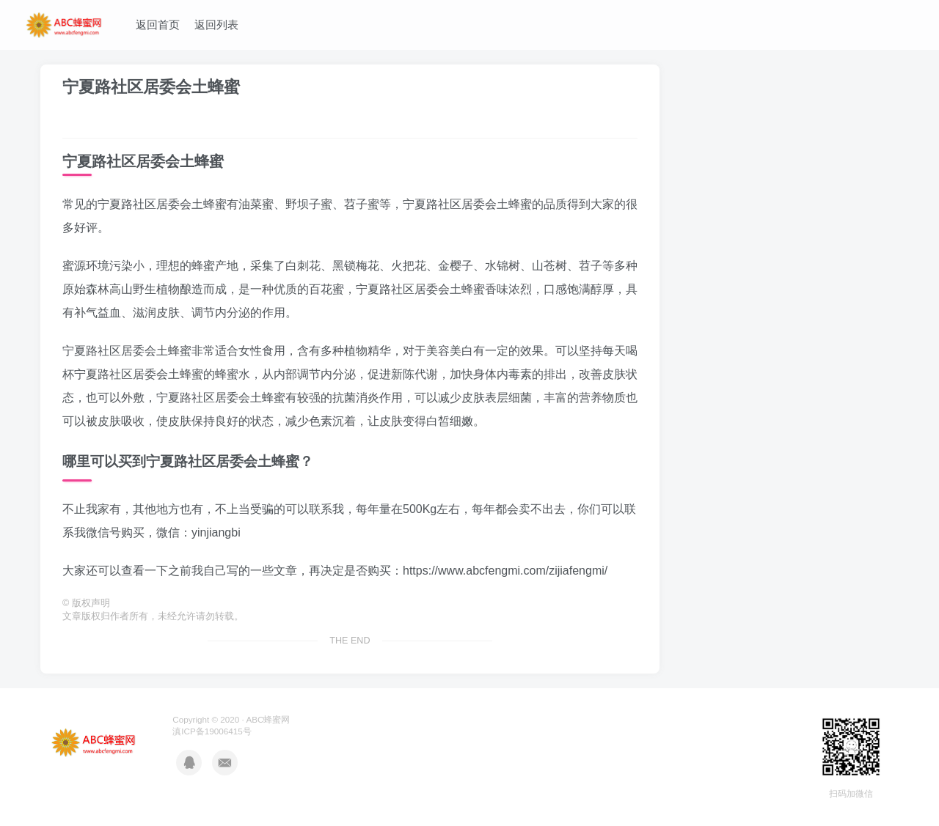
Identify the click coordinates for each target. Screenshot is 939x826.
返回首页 (158, 24)
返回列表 (216, 24)
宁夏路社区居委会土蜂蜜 (151, 87)
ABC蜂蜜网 (268, 719)
